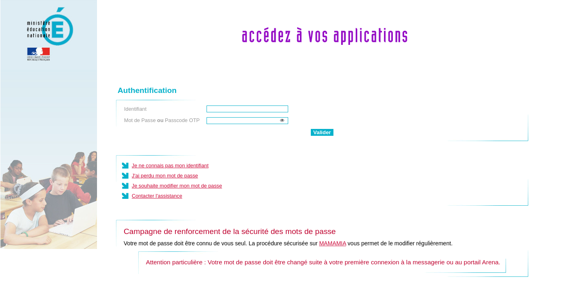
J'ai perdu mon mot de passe (165, 176)
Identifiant (135, 109)
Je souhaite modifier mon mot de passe (177, 186)
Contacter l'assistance (157, 196)
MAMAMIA (332, 243)
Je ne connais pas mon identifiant (170, 165)
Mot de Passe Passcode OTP (162, 120)
